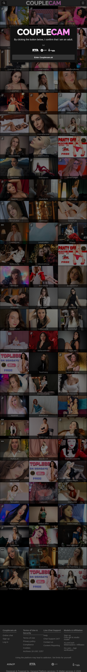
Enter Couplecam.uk (43, 57)
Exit (43, 45)
